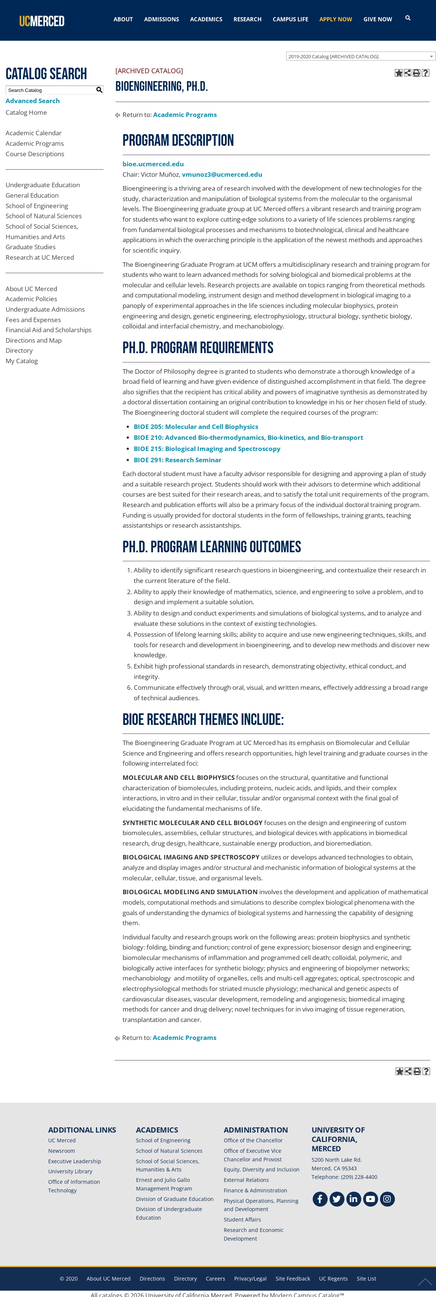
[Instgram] (387, 1196)
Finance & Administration (255, 1187)
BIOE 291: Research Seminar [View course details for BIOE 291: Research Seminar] (178, 456)
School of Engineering (37, 202)
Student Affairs (242, 1216)
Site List (366, 1275)
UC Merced (62, 1136)
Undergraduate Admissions (45, 306)
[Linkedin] (353, 1196)
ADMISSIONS (161, 19)
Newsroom (61, 1147)
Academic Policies (31, 295)
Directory (19, 347)
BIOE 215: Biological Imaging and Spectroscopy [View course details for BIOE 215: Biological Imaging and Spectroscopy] (207, 445)
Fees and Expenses (33, 316)
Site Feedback (293, 1275)
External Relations (246, 1176)
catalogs (111, 1292)
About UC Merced (31, 285)
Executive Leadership (74, 1157)
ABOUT (123, 19)
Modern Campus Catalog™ (307, 1292)
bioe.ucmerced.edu (153, 160)
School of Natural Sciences (44, 212)
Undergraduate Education (43, 181)
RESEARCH (248, 19)
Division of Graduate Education (175, 1195)
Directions (152, 1275)
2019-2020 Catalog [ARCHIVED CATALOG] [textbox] (333, 53)
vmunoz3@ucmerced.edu (222, 171)
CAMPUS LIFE (290, 19)
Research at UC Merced (40, 254)
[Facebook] (320, 1196)
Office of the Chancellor (253, 1136)
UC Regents (333, 1275)
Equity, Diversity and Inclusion (262, 1166)
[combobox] (361, 52)
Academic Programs (35, 140)
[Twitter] (337, 1196)
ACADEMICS (206, 19)
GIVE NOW (378, 19)
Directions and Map (34, 337)
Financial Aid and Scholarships (49, 326)
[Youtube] (370, 1196)
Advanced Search (33, 97)
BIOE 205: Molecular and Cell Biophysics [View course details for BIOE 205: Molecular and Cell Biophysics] (196, 423)
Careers (215, 1275)
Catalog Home (26, 109)
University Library (70, 1167)
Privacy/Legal (250, 1275)
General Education (32, 192)
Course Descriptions (35, 150)
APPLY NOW (335, 19)
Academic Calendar (34, 129)
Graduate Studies (31, 243)
